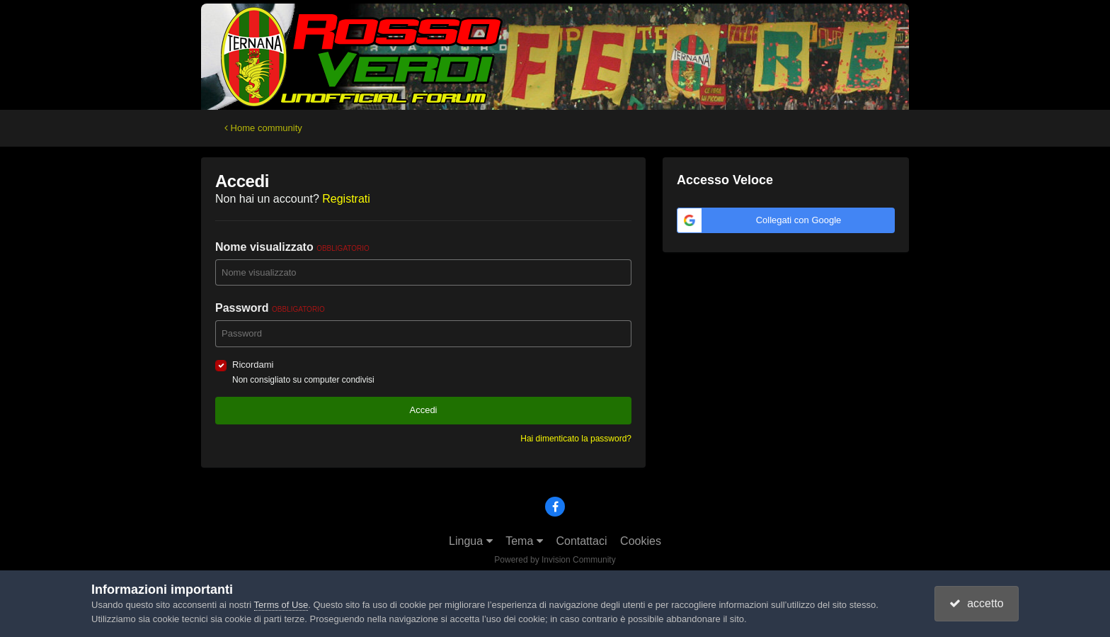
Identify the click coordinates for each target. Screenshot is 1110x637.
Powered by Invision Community (554, 560)
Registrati (346, 199)
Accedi (423, 410)
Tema (524, 541)
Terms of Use (281, 604)
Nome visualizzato (292, 247)
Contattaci (581, 541)
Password (270, 308)
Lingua (471, 541)
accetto (976, 603)
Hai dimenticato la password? (575, 439)
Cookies (640, 541)
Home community (263, 128)
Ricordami (253, 364)
